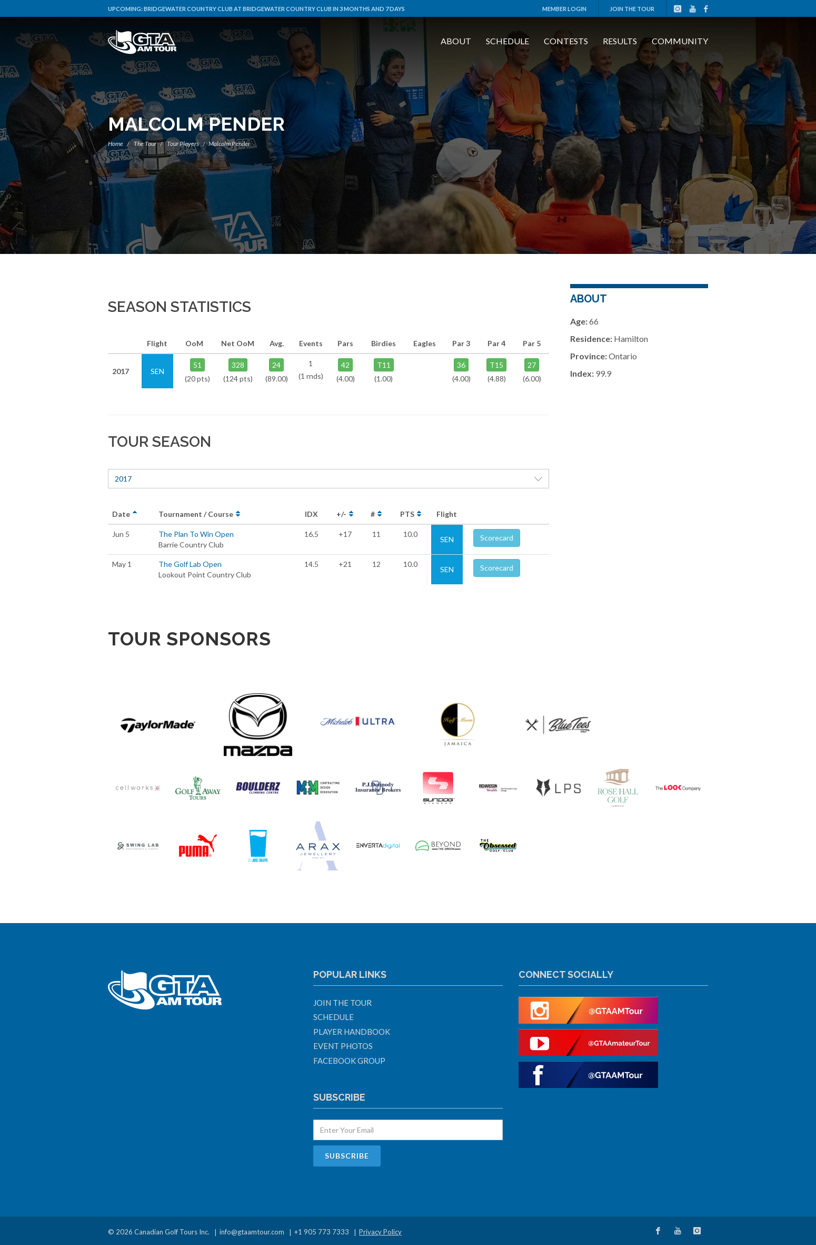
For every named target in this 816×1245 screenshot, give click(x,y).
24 (276, 364)
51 (197, 364)
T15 (496, 364)
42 (345, 364)
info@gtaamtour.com (252, 1232)
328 (238, 364)
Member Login (564, 8)
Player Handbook (351, 1031)
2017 (328, 478)
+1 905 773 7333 (321, 1232)
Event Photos (343, 1046)
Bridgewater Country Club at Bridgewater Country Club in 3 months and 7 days (274, 8)
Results (620, 41)
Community (680, 41)
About (456, 41)
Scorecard (496, 537)
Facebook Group (349, 1060)
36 (461, 364)
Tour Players (183, 144)
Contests (566, 41)
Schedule (507, 41)
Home (115, 144)
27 (532, 364)
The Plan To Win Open (196, 534)
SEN (447, 539)
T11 (384, 364)
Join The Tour (632, 8)
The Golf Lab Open (190, 564)
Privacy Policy (380, 1232)
